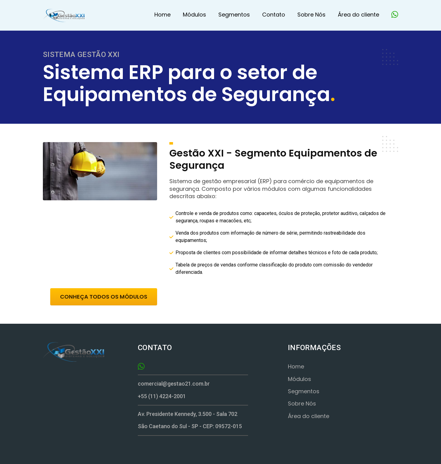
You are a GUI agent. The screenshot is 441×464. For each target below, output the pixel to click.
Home (162, 14)
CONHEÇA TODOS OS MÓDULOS (103, 296)
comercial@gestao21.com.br (174, 383)
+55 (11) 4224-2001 (162, 396)
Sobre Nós (311, 14)
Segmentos (234, 14)
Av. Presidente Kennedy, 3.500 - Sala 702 (187, 414)
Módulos (194, 14)
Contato (273, 14)
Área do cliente (358, 14)
